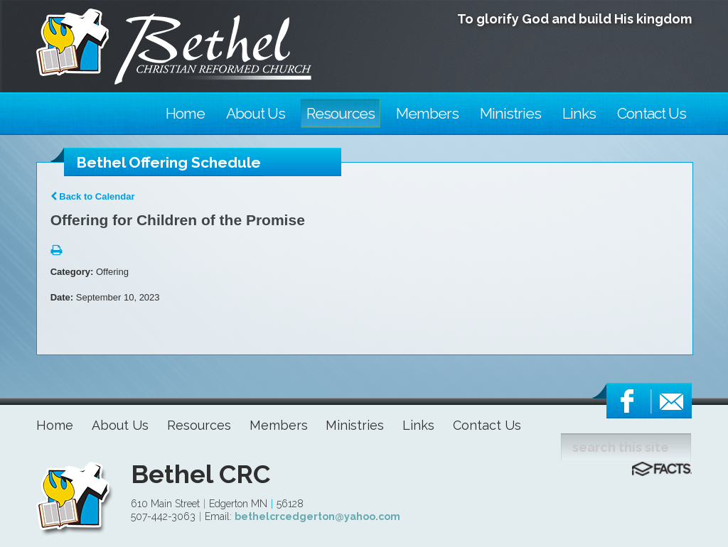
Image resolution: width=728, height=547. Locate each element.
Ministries (355, 425)
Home (54, 425)
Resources (199, 425)
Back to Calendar (92, 196)
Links (418, 425)
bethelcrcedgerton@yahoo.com (317, 516)
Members (279, 425)
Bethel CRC (200, 474)
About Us (120, 425)
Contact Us (487, 425)
